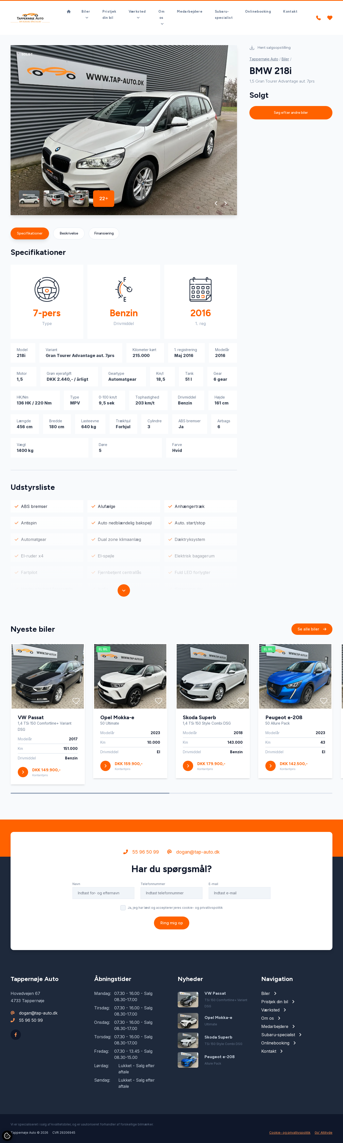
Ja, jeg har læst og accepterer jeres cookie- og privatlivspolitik (175, 911)
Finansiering (104, 233)
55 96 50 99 (141, 855)
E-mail (213, 887)
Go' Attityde (323, 1132)
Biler (285, 59)
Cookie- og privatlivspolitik (290, 1132)
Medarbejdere (189, 11)
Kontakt (290, 11)
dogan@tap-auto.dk (193, 855)
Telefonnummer (153, 887)
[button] (216, 203)
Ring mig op (171, 926)
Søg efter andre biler (291, 112)
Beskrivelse (69, 233)
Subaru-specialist (224, 15)
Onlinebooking (258, 11)
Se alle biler (312, 632)
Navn (76, 887)
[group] (124, 130)
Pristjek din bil (109, 15)
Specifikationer (30, 233)
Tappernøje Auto (263, 59)
